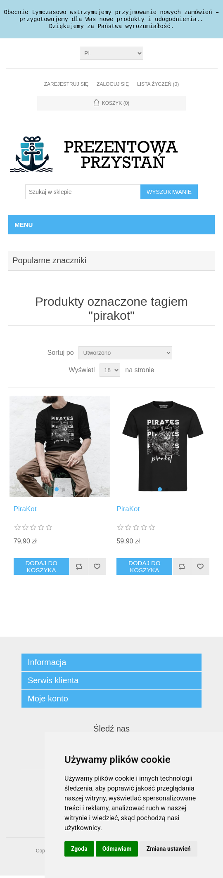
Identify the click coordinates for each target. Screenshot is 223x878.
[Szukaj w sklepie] (83, 194)
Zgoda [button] (79, 848)
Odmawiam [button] (117, 848)
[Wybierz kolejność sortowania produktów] (125, 355)
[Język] (111, 55)
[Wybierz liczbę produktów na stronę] (110, 372)
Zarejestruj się (66, 87)
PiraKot (25, 511)
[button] (57, 492)
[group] (60, 448)
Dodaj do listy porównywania (78, 569)
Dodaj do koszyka (41, 569)
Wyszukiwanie (169, 194)
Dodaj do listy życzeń (97, 569)
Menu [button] (23, 227)
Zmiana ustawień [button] (168, 848)
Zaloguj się (113, 87)
